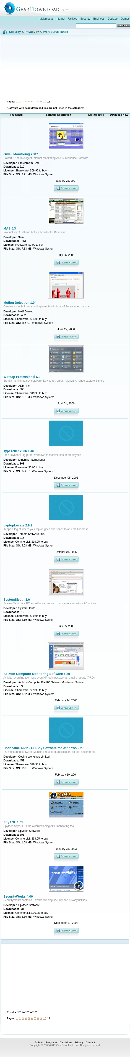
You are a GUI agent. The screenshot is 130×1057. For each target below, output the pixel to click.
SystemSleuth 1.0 (16, 599)
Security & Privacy (22, 31)
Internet (60, 18)
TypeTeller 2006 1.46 (18, 451)
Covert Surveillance (54, 31)
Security (85, 18)
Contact (90, 1042)
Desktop (112, 18)
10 (44, 101)
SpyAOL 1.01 (13, 822)
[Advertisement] (65, 67)
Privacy (79, 1042)
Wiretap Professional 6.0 (21, 377)
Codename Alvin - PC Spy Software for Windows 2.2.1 (44, 748)
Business (98, 18)
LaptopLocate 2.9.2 (17, 525)
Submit (39, 1042)
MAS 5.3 (9, 228)
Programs (51, 1042)
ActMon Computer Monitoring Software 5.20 (36, 674)
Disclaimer (66, 1042)
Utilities (72, 18)
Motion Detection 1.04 (19, 302)
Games (125, 18)
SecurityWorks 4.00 (18, 896)
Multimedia (46, 18)
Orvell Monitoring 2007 (20, 154)
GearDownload (69, 7)
